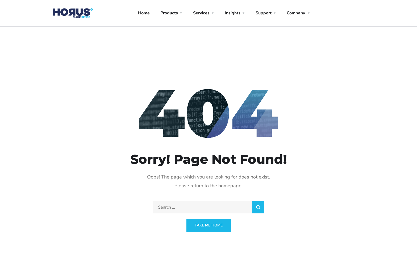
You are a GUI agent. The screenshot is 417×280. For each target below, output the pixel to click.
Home (144, 13)
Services (201, 13)
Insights (232, 13)
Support (264, 13)
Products (169, 13)
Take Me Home (209, 225)
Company (296, 13)
